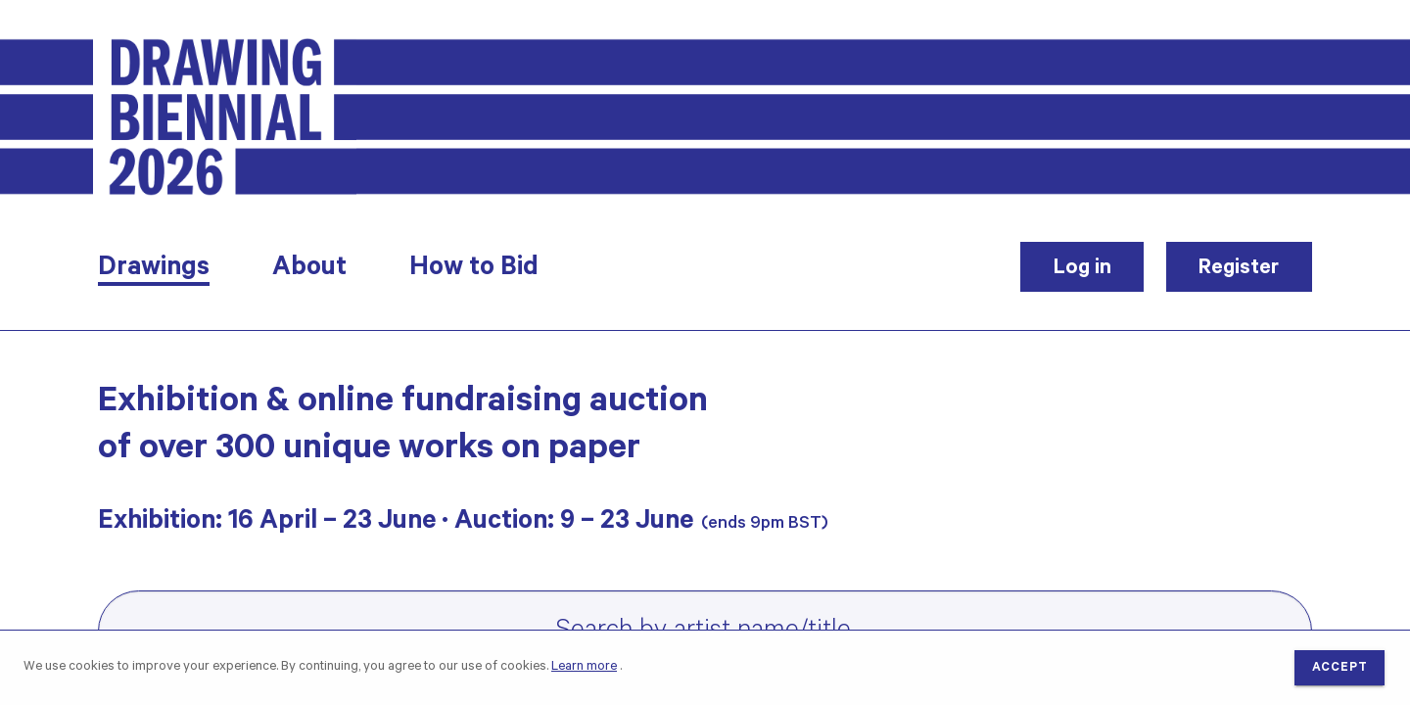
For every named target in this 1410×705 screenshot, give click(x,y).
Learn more (584, 667)
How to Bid (474, 270)
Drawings (154, 270)
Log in (1082, 269)
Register (1238, 269)
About (309, 270)
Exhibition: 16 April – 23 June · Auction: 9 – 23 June (395, 524)
